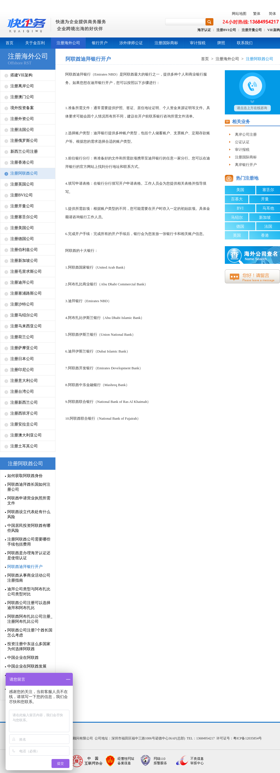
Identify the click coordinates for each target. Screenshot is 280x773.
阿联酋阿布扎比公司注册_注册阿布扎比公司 (29, 619)
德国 (240, 226)
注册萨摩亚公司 (24, 348)
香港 (265, 235)
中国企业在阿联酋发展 (26, 666)
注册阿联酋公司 (24, 173)
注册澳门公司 (22, 97)
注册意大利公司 (24, 381)
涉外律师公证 (131, 43)
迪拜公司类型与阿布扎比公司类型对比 (28, 591)
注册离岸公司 (22, 86)
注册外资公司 (22, 119)
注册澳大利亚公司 (26, 435)
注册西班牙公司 (24, 413)
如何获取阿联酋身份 (25, 476)
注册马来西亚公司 (26, 326)
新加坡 (265, 217)
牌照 (221, 43)
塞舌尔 (268, 190)
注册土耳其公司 (24, 446)
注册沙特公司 (22, 304)
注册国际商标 (166, 43)
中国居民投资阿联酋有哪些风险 (28, 528)
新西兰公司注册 (24, 151)
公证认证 (242, 142)
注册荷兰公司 (22, 337)
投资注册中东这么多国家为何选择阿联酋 (28, 646)
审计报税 (198, 43)
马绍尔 (237, 217)
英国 (237, 235)
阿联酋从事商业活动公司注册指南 (28, 577)
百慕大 (237, 199)
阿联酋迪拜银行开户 (25, 567)
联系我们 (245, 43)
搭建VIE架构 (21, 75)
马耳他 (268, 208)
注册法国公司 (22, 130)
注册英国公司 (22, 184)
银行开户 (100, 43)
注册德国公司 (22, 239)
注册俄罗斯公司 (24, 140)
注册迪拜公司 (22, 282)
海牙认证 (204, 30)
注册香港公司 (22, 162)
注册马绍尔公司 (24, 315)
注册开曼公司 (252, 30)
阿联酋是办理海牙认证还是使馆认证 (28, 555)
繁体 (256, 13)
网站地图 (239, 13)
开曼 (265, 199)
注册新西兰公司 (24, 402)
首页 (9, 43)
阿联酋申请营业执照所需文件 (28, 500)
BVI (240, 208)
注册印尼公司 (22, 370)
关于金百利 (35, 43)
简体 (272, 13)
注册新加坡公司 (24, 261)
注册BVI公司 (226, 30)
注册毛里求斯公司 (26, 271)
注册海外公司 (68, 43)
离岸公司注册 (246, 134)
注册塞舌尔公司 (24, 217)
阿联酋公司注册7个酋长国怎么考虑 (29, 632)
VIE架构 (273, 30)
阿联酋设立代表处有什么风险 (28, 514)
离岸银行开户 (246, 165)
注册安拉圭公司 (24, 424)
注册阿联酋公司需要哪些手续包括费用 (28, 541)
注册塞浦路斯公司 (26, 293)
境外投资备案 (22, 108)
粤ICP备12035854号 (247, 738)
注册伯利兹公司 (24, 250)
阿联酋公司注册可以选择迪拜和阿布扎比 (28, 605)
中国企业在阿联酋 (23, 657)
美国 (240, 190)
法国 (268, 226)
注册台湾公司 (22, 391)
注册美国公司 (22, 228)
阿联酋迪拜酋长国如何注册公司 (28, 487)
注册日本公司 (22, 359)
